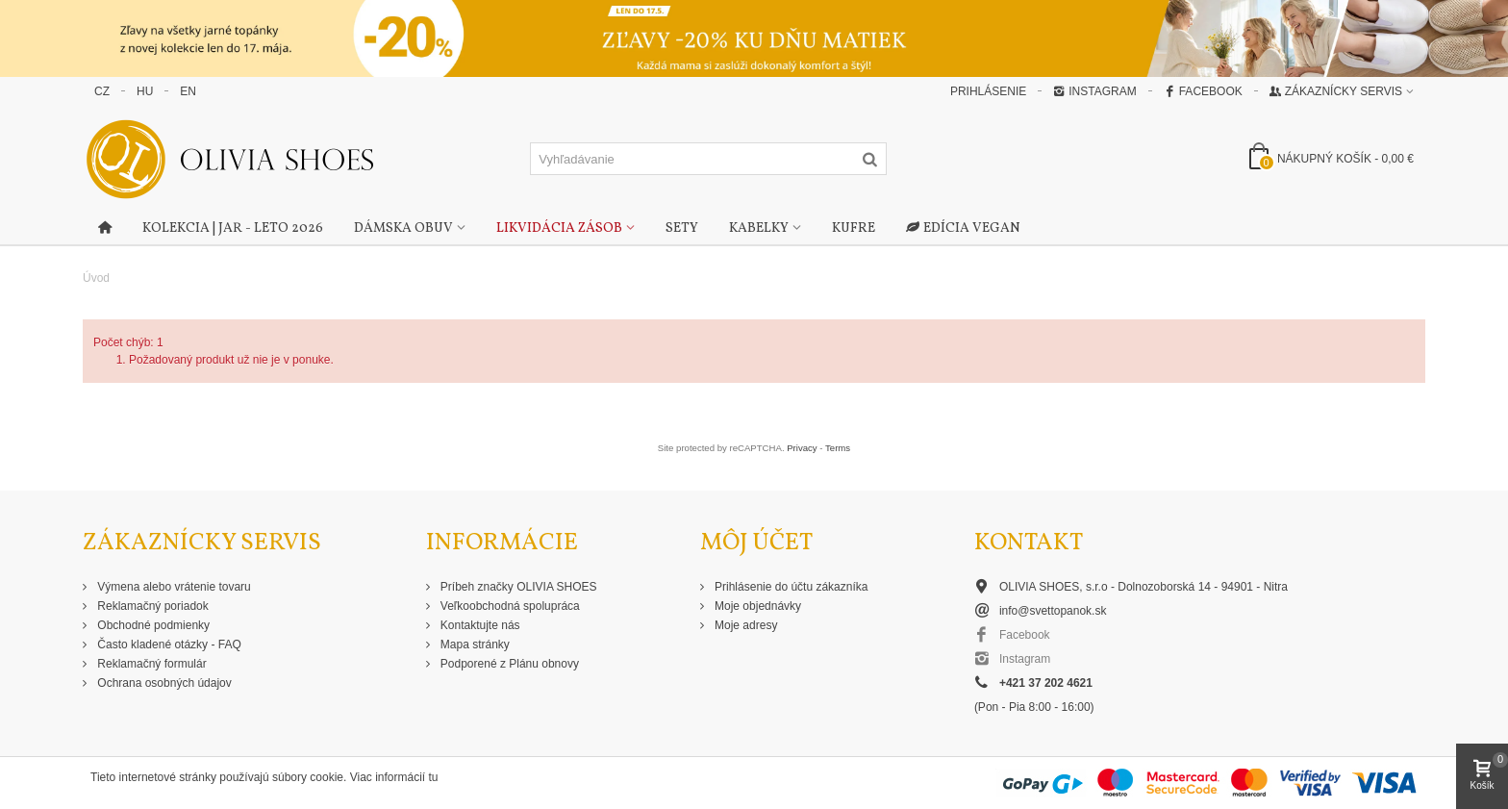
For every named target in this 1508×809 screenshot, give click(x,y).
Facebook (1203, 91)
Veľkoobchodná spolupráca (509, 606)
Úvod (96, 278)
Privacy (802, 447)
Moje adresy (745, 625)
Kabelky (759, 228)
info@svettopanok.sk (1053, 611)
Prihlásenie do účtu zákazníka (790, 587)
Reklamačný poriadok (151, 606)
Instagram (1094, 91)
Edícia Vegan (963, 229)
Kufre (853, 228)
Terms (837, 447)
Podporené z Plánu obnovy (508, 663)
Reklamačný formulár (150, 663)
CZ (102, 91)
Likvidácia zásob (559, 228)
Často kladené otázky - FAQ (167, 644)
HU (145, 91)
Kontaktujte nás (479, 625)
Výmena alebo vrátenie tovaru (172, 587)
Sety (682, 228)
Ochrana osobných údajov (163, 683)
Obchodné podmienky (152, 625)
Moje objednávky (756, 606)
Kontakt (1028, 543)
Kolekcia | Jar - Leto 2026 (232, 228)
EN (188, 91)
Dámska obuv (403, 228)
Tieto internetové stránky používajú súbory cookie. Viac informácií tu (264, 777)
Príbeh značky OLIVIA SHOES (517, 587)
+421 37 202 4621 (1046, 683)
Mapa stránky (474, 644)
